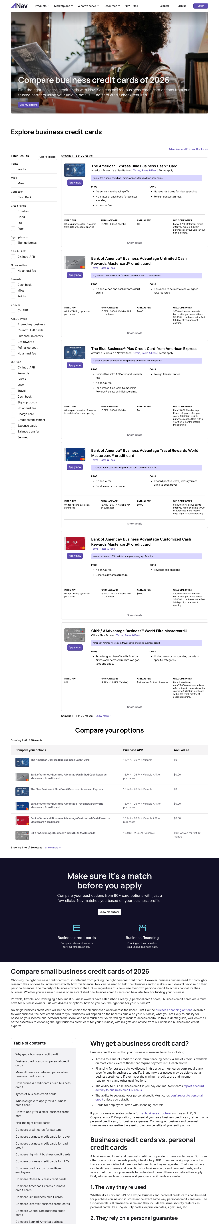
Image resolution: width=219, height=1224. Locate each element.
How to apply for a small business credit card (42, 1114)
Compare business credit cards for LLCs (42, 1161)
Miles (17, 183)
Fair (16, 223)
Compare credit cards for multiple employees (38, 1170)
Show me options (109, 912)
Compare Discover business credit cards (42, 1204)
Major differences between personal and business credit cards (42, 1074)
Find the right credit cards (32, 1123)
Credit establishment (28, 420)
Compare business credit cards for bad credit (41, 1145)
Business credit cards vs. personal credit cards (42, 1063)
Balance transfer (25, 431)
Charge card (22, 414)
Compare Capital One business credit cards (40, 1213)
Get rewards (22, 342)
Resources (112, 6)
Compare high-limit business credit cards (42, 1154)
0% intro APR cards (27, 330)
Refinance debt (24, 347)
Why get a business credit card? (36, 1054)
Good (18, 217)
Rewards (20, 373)
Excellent (20, 211)
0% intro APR (23, 256)
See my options (29, 104)
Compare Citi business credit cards (39, 1197)
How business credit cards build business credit (43, 1085)
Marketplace (63, 6)
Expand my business (28, 324)
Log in (201, 5)
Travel (18, 390)
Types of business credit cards (35, 1094)
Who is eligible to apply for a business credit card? (40, 1103)
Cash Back (21, 197)
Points (18, 169)
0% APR (19, 310)
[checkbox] (13, 169)
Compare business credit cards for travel (42, 1137)
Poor (17, 228)
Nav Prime (131, 5)
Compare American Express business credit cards (40, 1188)
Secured (19, 437)
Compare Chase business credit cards (40, 1179)
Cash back (21, 284)
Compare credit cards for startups (38, 1130)
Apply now (75, 182)
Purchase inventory (27, 336)
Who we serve (88, 6)
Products (42, 6)
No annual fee (23, 270)
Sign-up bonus (24, 402)
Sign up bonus (24, 242)
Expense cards (24, 425)
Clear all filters (47, 156)
